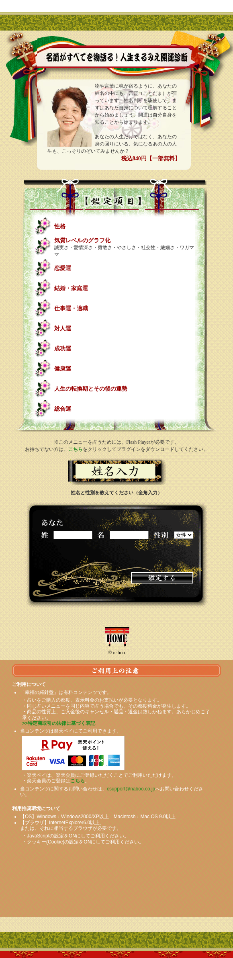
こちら (75, 449)
